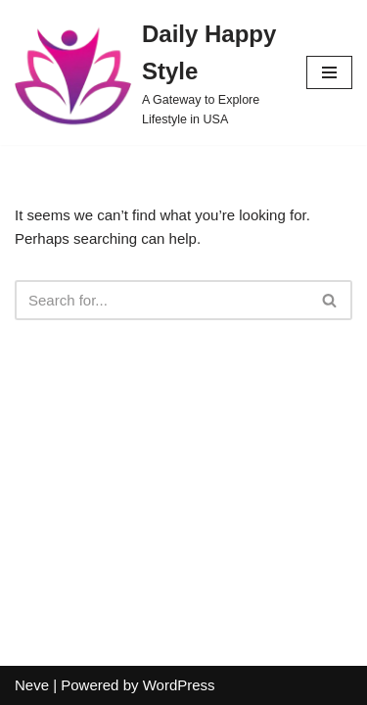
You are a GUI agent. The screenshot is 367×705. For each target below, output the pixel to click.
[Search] (161, 300)
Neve (32, 685)
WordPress (179, 685)
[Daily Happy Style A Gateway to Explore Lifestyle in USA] (146, 72)
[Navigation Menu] (329, 72)
